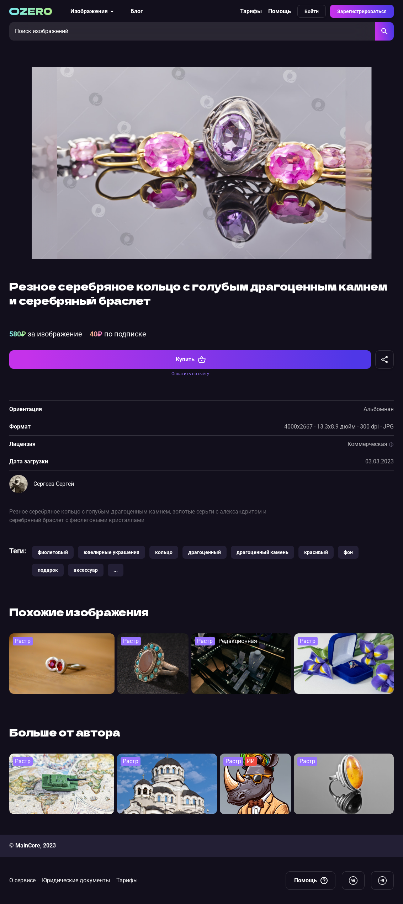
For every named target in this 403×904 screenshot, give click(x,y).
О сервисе (22, 880)
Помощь (279, 11)
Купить (191, 363)
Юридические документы (76, 880)
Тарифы (251, 11)
